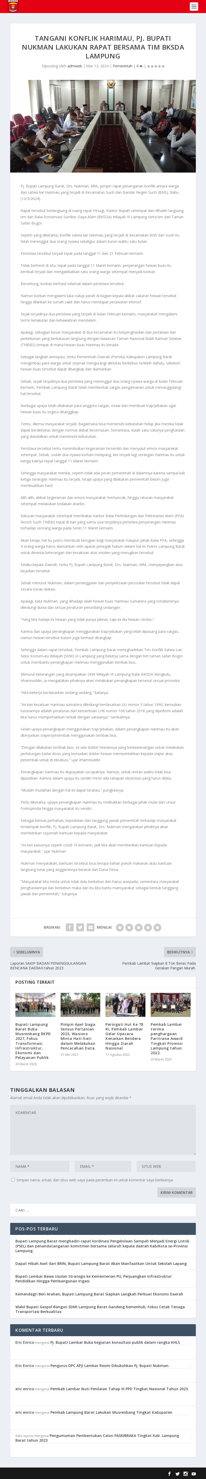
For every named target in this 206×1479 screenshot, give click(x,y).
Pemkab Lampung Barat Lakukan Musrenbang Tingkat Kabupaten (111, 1412)
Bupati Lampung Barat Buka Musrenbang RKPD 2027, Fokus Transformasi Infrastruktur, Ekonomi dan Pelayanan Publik (33, 1041)
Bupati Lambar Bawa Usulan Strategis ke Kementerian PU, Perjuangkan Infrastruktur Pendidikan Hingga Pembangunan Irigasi (93, 1278)
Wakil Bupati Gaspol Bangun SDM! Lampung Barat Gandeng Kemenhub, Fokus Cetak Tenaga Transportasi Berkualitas (100, 1309)
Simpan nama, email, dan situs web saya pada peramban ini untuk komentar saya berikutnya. (95, 1179)
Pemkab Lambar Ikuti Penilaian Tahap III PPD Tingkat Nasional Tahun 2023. (119, 1388)
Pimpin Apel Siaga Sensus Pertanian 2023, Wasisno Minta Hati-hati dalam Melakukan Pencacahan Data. (78, 1036)
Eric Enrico (24, 1342)
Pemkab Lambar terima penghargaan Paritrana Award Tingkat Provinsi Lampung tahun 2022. (167, 1038)
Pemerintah (122, 65)
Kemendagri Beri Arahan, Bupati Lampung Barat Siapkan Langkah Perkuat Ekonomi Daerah (99, 1294)
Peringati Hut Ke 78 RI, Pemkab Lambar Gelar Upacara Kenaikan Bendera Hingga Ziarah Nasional (124, 1036)
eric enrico (24, 1388)
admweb (74, 65)
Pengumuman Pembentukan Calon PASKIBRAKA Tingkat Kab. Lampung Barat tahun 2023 (97, 1438)
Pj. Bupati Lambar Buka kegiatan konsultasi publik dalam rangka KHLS (115, 1342)
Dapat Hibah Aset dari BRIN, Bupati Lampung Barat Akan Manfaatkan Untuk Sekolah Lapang (101, 1263)
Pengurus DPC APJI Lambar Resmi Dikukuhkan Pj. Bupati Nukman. (109, 1365)
